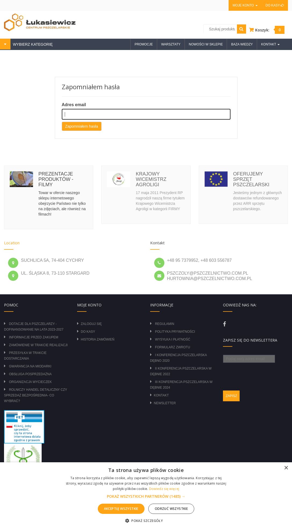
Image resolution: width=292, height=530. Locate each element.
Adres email (74, 104)
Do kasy (275, 5)
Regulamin (164, 324)
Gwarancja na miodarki (30, 366)
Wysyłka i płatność (172, 339)
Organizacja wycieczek (30, 382)
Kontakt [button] (270, 44)
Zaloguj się (91, 324)
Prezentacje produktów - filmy (55, 179)
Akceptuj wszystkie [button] (121, 508)
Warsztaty (171, 44)
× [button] (286, 468)
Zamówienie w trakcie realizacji (38, 345)
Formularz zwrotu (172, 347)
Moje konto (245, 5)
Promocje (144, 44)
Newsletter (165, 403)
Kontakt (161, 395)
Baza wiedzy (242, 44)
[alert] (146, 496)
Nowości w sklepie (206, 44)
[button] (146, 496)
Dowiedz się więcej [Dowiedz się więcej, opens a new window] (164, 488)
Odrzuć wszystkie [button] (171, 508)
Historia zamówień (97, 339)
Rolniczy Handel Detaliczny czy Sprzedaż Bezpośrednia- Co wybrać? (35, 395)
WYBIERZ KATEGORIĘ (32, 44)
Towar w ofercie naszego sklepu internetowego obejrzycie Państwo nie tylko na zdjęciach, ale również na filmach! (62, 203)
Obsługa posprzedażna (30, 374)
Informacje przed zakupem (33, 337)
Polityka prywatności (175, 332)
